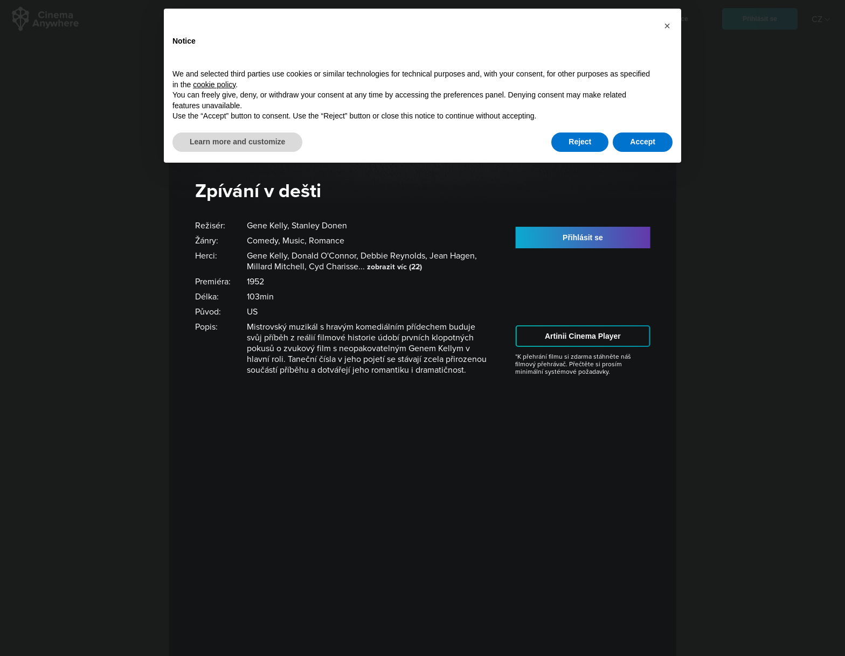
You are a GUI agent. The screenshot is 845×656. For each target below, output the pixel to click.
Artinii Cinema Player (583, 336)
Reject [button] (580, 141)
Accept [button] (642, 141)
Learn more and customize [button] (237, 141)
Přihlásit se (583, 237)
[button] (667, 25)
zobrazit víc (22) (394, 266)
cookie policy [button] (214, 84)
